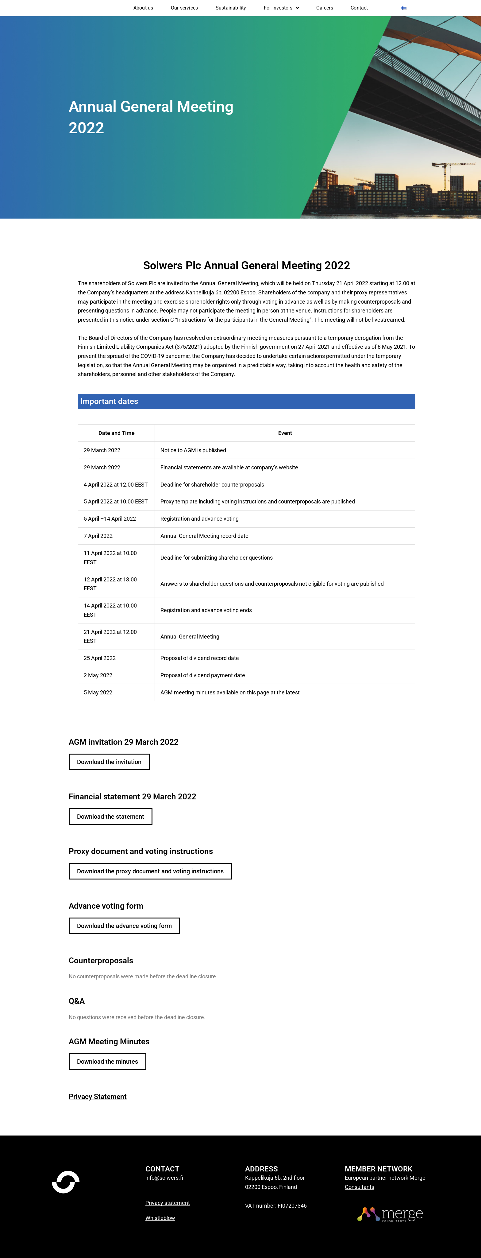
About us (143, 8)
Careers (324, 8)
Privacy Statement (102, 1096)
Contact (359, 8)
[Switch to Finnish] (403, 8)
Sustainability (231, 8)
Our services (184, 8)
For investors (281, 8)
